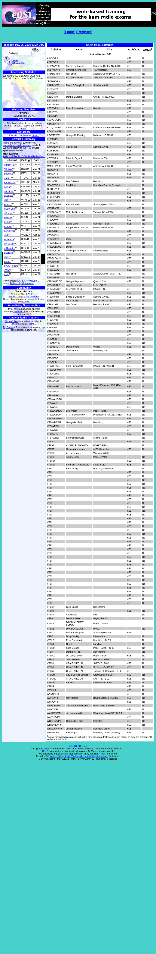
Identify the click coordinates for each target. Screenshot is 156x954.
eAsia (7, 186)
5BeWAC (8, 169)
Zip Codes (8, 327)
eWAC (7, 261)
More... (32, 324)
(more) (24, 128)
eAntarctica (9, 182)
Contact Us (19, 63)
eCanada (8, 195)
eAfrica (7, 178)
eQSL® (44, 751)
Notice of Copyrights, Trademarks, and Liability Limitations (79, 756)
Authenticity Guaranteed (22, 283)
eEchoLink (9, 208)
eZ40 (6, 274)
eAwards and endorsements (17, 145)
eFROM (8, 217)
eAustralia (9, 191)
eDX (6, 200)
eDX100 (8, 204)
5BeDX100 (9, 164)
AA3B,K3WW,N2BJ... (28, 280)
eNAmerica (9, 230)
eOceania (9, 239)
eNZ (6, 235)
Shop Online (11, 321)
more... (35, 135)
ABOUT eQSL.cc (77, 746)
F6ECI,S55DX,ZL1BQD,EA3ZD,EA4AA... (24, 156)
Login (69, 32)
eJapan (8, 226)
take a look (19, 311)
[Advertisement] (23, 94)
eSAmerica (9, 248)
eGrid (7, 222)
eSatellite (8, 252)
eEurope (8, 213)
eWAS (7, 270)
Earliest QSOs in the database (24, 296)
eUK (6, 257)
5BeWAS (8, 173)
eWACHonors (11, 265)
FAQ (15, 60)
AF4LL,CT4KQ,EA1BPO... (23, 294)
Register (84, 32)
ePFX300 (8, 243)
